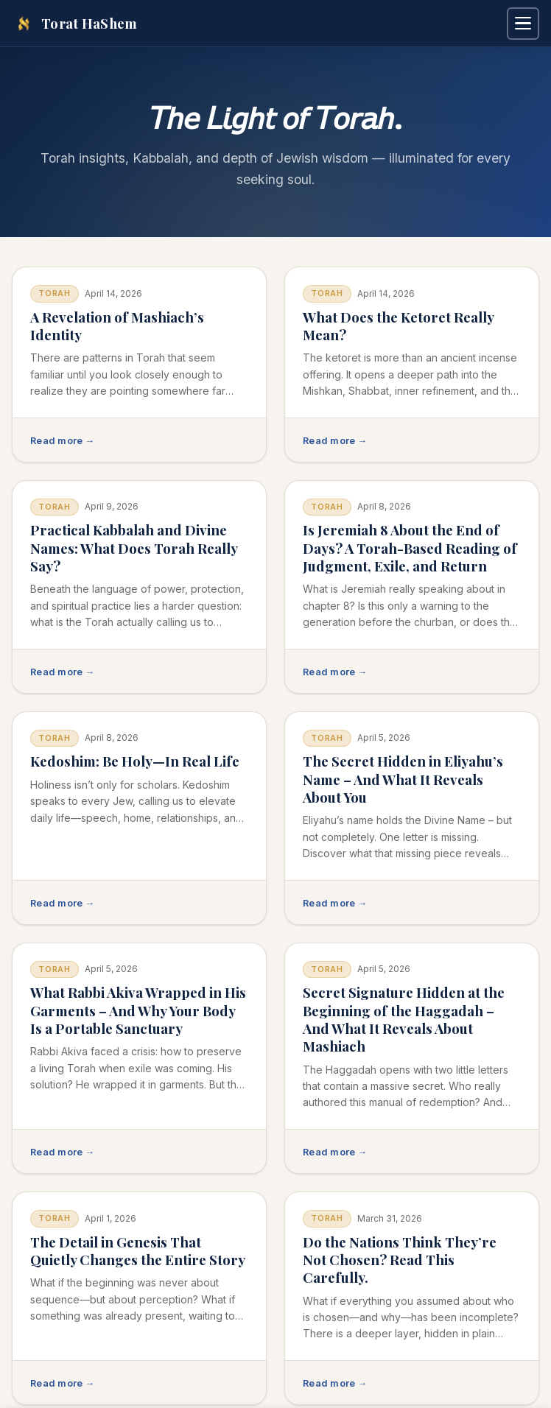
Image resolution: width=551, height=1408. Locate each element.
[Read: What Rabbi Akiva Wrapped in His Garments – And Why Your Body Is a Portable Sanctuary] (139, 1058)
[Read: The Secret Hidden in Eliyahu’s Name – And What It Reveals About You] (411, 818)
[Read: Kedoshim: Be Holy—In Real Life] (139, 818)
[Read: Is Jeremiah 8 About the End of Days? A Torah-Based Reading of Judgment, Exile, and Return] (411, 587)
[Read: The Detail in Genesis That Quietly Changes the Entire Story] (139, 1298)
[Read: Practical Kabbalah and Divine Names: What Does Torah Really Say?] (139, 587)
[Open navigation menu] (523, 23)
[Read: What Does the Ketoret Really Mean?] (411, 364)
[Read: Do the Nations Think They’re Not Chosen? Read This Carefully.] (411, 1298)
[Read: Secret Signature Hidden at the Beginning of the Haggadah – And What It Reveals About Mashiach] (411, 1058)
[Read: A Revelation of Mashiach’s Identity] (139, 364)
